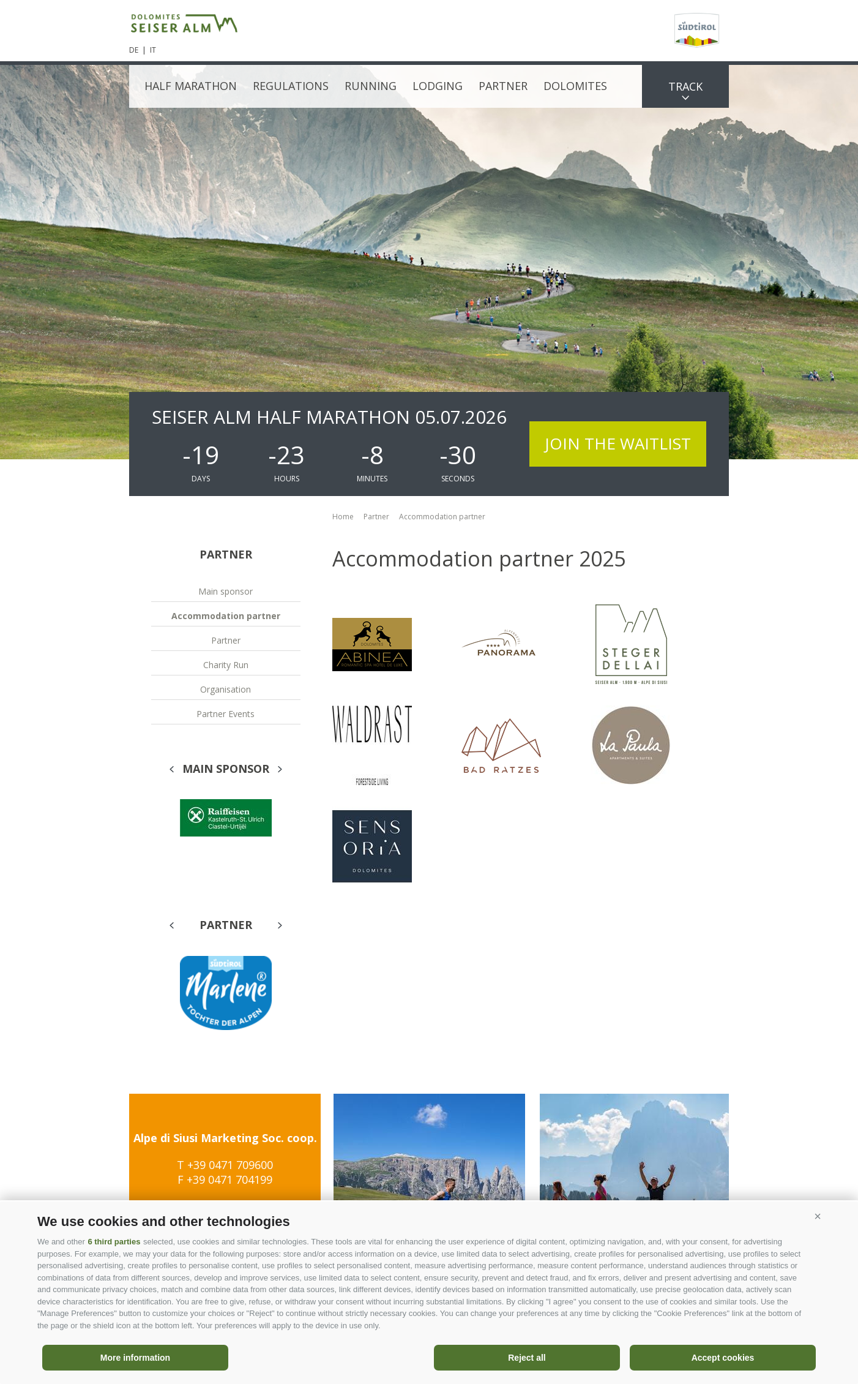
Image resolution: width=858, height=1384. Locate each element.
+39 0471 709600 (230, 1164)
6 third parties (114, 1241)
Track (685, 86)
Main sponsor (225, 591)
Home (343, 516)
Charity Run (225, 665)
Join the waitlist (618, 443)
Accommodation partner (225, 616)
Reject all (526, 1358)
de (133, 50)
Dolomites (575, 85)
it (153, 50)
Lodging (437, 85)
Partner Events (225, 714)
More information (135, 1358)
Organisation (225, 689)
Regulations (291, 85)
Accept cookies (723, 1358)
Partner (503, 85)
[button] (818, 1217)
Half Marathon (190, 85)
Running (371, 85)
